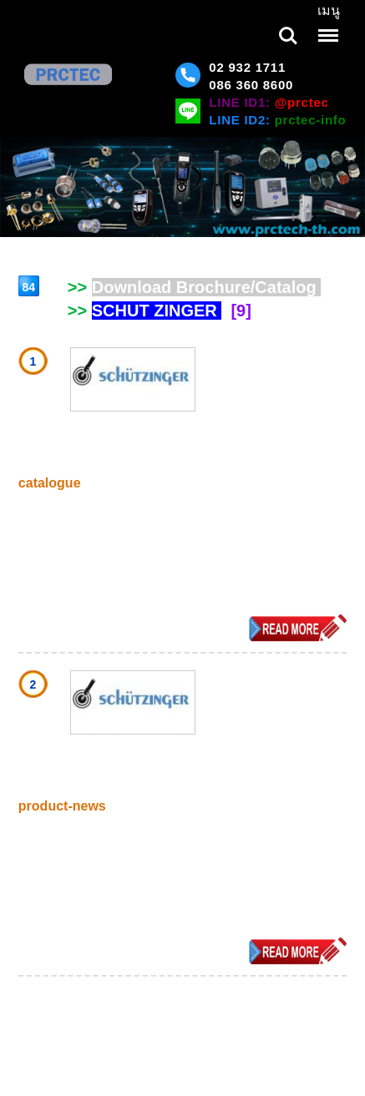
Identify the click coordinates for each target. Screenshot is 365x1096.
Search (288, 36)
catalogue (49, 483)
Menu (326, 27)
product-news (62, 806)
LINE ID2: (277, 120)
